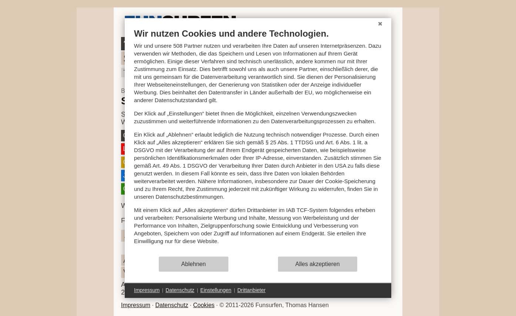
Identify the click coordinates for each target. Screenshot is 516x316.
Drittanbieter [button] (251, 290)
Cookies (204, 305)
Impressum (135, 305)
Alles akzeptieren (317, 264)
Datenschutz (171, 305)
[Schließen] (380, 23)
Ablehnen (193, 264)
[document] (258, 142)
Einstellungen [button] (215, 290)
